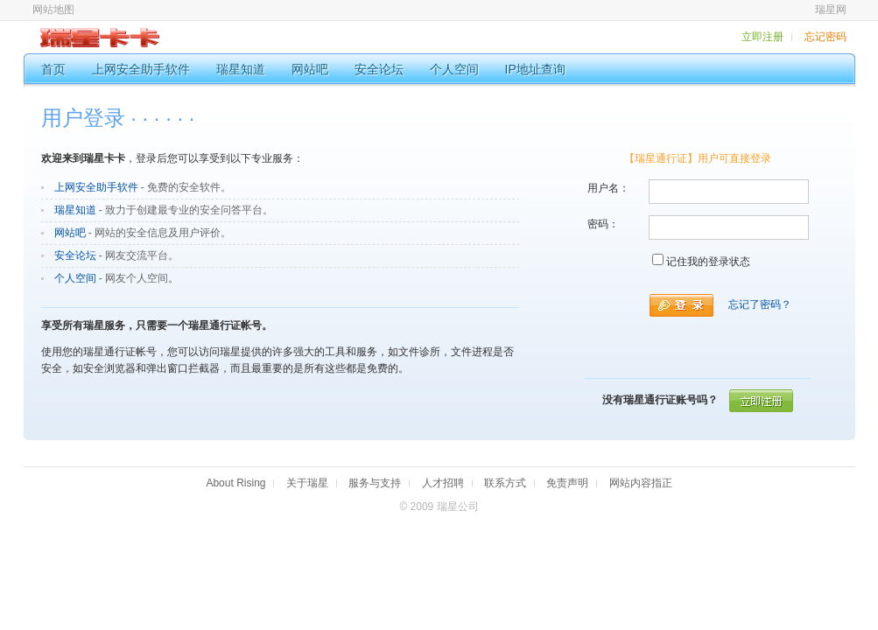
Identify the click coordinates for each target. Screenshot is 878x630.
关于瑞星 (307, 483)
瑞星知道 (75, 210)
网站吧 (70, 233)
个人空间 (75, 278)
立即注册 (762, 37)
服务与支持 (374, 483)
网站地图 (53, 10)
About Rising (235, 483)
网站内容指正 (640, 483)
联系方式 (505, 483)
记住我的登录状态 (708, 262)
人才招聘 (443, 483)
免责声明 (567, 483)
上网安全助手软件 (96, 187)
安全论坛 (75, 255)
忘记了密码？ (759, 304)
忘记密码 (825, 37)
